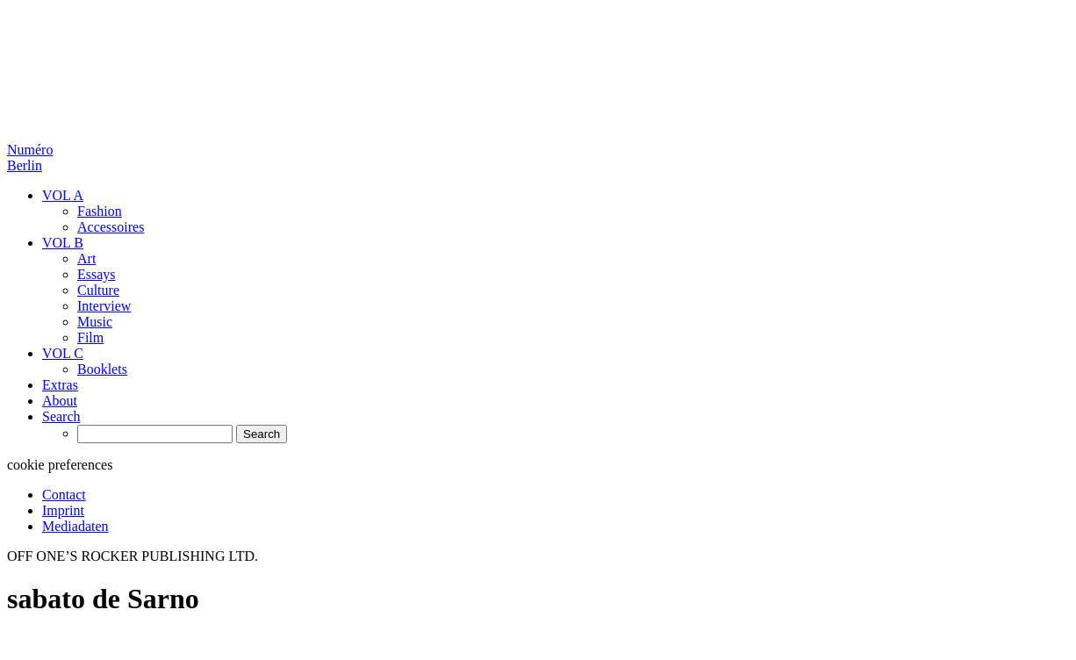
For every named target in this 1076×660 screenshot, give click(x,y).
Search (61, 416)
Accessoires (110, 226)
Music (94, 321)
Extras (60, 384)
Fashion (99, 211)
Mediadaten (75, 526)
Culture (98, 290)
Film (90, 337)
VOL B (62, 242)
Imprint (63, 510)
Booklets (102, 369)
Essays (96, 274)
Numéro (30, 157)
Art (86, 258)
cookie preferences (59, 464)
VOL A (62, 195)
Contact (64, 494)
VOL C (62, 353)
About (59, 400)
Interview (104, 305)
